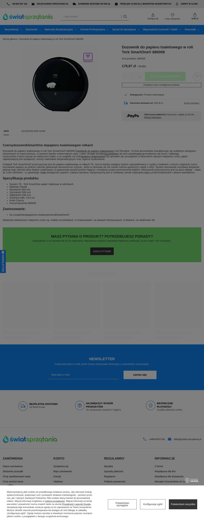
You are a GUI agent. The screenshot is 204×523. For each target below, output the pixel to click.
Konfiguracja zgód (152, 504)
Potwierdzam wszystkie (183, 504)
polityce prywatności (55, 501)
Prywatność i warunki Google (76, 504)
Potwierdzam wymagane (122, 504)
